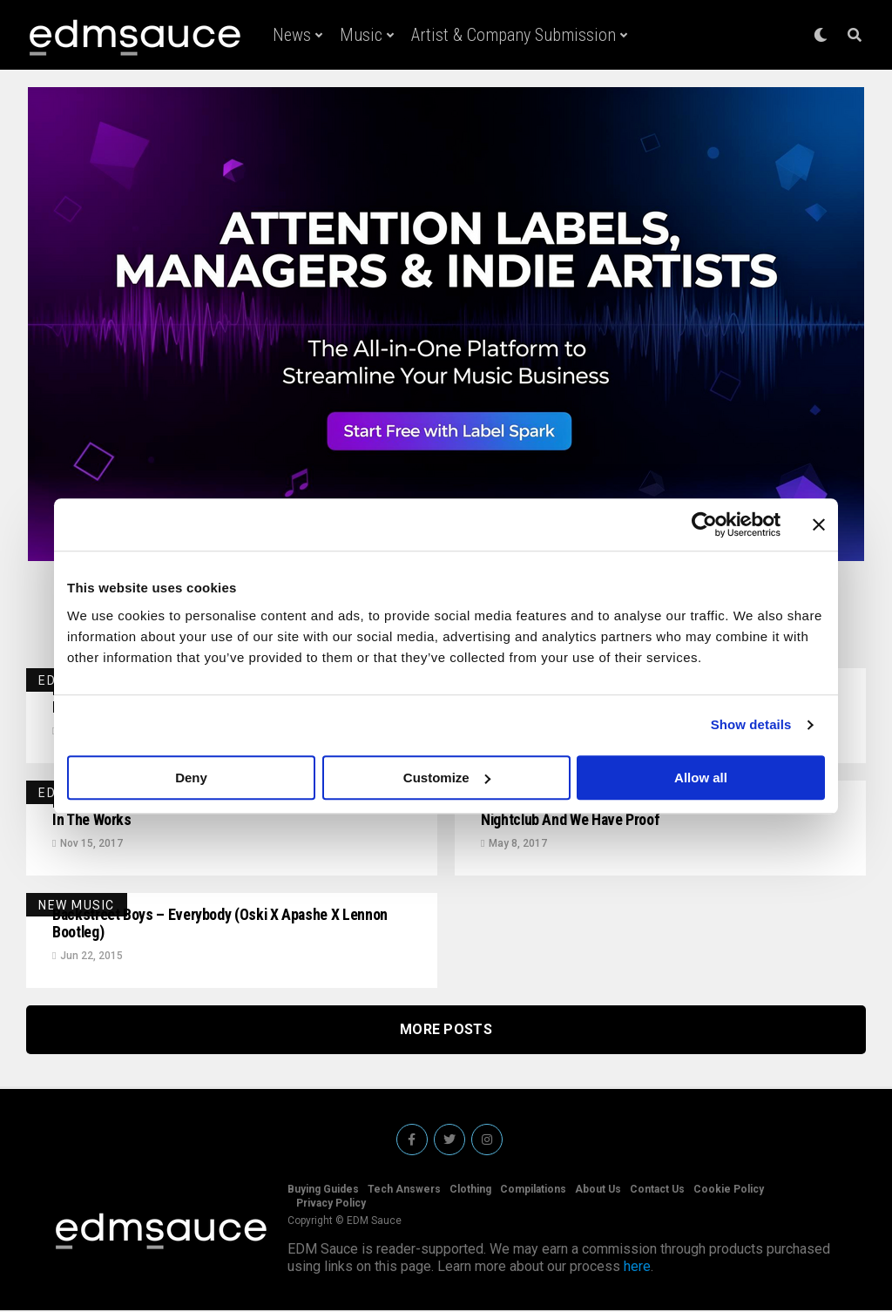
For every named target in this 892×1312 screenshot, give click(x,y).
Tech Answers (404, 1191)
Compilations (533, 1191)
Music (361, 34)
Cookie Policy (728, 1191)
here (637, 1268)
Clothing (470, 1191)
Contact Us (657, 1191)
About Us (598, 1191)
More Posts (446, 1031)
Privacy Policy (331, 1205)
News (292, 34)
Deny (191, 777)
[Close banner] (819, 524)
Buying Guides (323, 1191)
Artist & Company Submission (513, 34)
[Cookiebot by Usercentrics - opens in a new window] (704, 524)
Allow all (700, 777)
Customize (446, 777)
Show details (751, 724)
